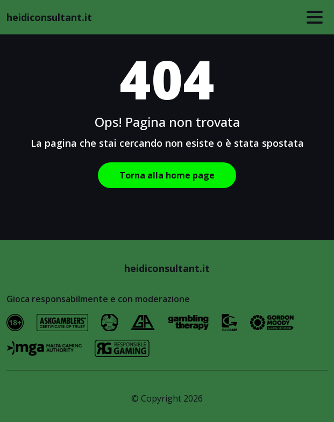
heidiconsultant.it (49, 17)
